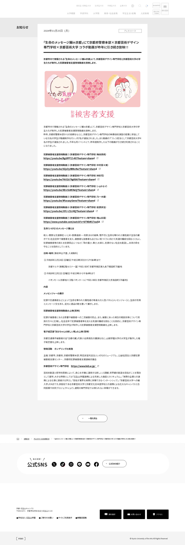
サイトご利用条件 (65, 517)
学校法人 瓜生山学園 (27, 517)
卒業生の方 (102, 5)
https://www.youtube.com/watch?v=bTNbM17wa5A (72, 221)
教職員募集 (82, 517)
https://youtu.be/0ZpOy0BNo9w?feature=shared (70, 168)
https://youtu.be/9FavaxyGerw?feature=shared (69, 200)
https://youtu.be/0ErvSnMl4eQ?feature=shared (69, 189)
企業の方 (114, 5)
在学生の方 (90, 5)
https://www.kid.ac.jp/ (83, 366)
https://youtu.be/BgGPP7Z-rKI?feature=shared (69, 158)
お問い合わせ (136, 514)
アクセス (159, 514)
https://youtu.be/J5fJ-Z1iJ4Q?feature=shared (69, 211)
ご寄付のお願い (47, 517)
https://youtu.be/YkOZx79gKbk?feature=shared (70, 179)
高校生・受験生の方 (74, 5)
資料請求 (162, 10)
